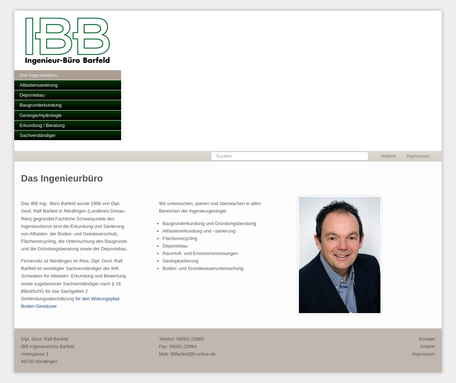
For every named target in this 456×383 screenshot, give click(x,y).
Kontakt (427, 339)
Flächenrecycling (179, 238)
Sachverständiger (38, 135)
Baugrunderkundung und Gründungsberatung (209, 223)
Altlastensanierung (39, 85)
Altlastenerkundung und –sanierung (198, 231)
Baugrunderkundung (41, 105)
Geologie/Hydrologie (41, 115)
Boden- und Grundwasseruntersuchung (202, 268)
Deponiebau (32, 95)
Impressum (417, 156)
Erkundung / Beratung (42, 125)
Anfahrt (388, 156)
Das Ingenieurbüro (39, 75)
